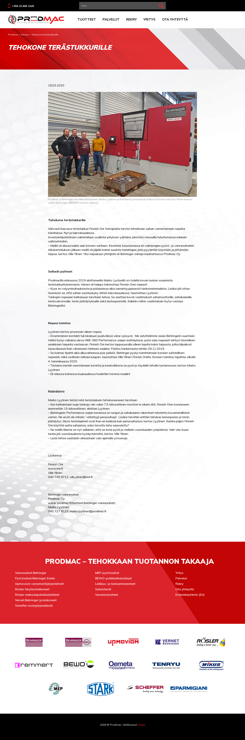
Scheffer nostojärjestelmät (34, 605)
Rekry (131, 19)
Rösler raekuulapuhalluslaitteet (37, 594)
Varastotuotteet (106, 594)
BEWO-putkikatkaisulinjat (113, 578)
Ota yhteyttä (175, 19)
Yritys (149, 19)
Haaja (141, 724)
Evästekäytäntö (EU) (189, 594)
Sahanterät (103, 589)
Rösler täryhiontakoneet (32, 589)
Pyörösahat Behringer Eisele (35, 578)
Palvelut (111, 20)
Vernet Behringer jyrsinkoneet (36, 600)
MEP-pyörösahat (107, 573)
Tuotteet (86, 20)
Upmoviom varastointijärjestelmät (39, 584)
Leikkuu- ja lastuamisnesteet (115, 584)
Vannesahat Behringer (30, 573)
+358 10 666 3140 (23, 6)
